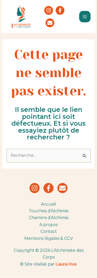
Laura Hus (66, 264)
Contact (48, 231)
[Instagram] (48, 10)
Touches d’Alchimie (49, 210)
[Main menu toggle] (85, 16)
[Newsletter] (50, 22)
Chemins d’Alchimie (49, 217)
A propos (48, 224)
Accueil (48, 204)
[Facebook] (60, 10)
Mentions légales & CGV (48, 238)
